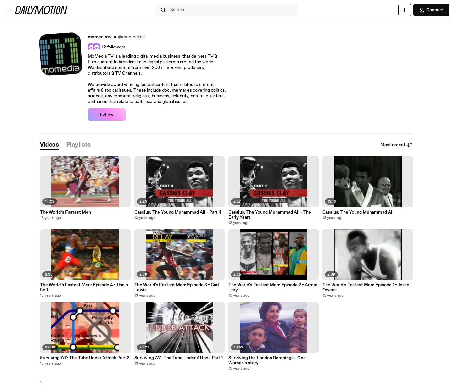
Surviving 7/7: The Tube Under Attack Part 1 (178, 357)
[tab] (49, 145)
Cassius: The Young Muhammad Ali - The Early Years (269, 215)
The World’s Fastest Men (65, 212)
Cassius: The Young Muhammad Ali (358, 212)
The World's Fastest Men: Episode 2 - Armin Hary (272, 287)
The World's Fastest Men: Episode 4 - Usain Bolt (84, 287)
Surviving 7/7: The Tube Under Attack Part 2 (84, 357)
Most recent (396, 145)
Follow (107, 114)
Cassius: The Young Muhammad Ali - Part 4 (177, 212)
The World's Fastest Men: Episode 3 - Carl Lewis (176, 287)
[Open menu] (9, 10)
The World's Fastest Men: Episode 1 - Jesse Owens (365, 287)
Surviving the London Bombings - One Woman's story (267, 360)
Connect (431, 10)
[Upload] (404, 10)
